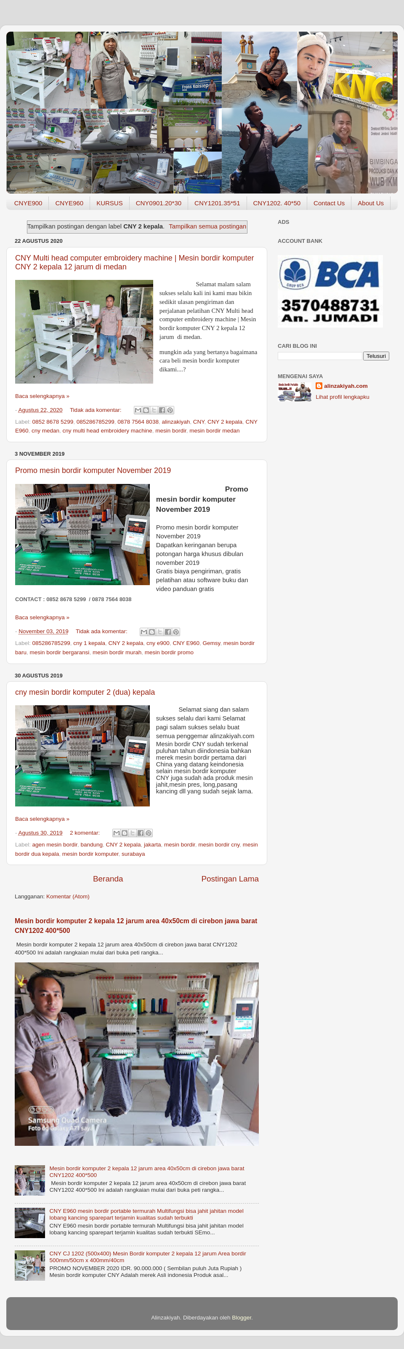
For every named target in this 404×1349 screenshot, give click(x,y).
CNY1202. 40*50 (277, 203)
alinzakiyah (176, 422)
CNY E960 (186, 643)
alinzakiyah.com (346, 386)
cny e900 (158, 643)
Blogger (241, 1317)
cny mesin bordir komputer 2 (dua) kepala (85, 692)
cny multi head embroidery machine (107, 430)
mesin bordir (170, 430)
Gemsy (211, 643)
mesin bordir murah (117, 652)
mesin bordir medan (214, 430)
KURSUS (109, 203)
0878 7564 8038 (138, 422)
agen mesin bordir (54, 844)
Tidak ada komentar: (96, 410)
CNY (199, 422)
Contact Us (329, 203)
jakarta (152, 844)
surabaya (133, 854)
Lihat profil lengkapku (342, 397)
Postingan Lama (230, 878)
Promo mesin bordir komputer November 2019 (93, 470)
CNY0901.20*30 (158, 203)
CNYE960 (69, 203)
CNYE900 (28, 203)
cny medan (45, 430)
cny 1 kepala (89, 643)
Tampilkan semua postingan (207, 226)
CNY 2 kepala (224, 422)
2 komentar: (85, 833)
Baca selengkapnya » (42, 396)
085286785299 (95, 422)
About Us (371, 203)
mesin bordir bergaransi (60, 652)
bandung (91, 844)
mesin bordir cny (218, 844)
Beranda (108, 878)
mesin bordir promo (169, 652)
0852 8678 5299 (53, 422)
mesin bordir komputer (90, 854)
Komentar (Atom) (68, 896)
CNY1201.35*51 (217, 203)
